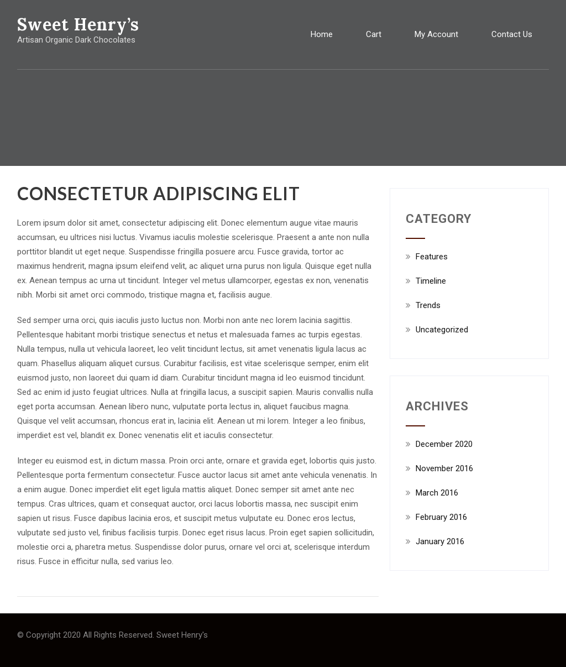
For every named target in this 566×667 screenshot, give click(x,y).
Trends (428, 305)
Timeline (431, 281)
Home (322, 34)
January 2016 (440, 541)
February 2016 (441, 517)
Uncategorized (442, 330)
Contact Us (511, 34)
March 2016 (437, 493)
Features (432, 257)
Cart (373, 34)
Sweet (78, 24)
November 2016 (444, 468)
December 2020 (444, 444)
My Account (436, 34)
